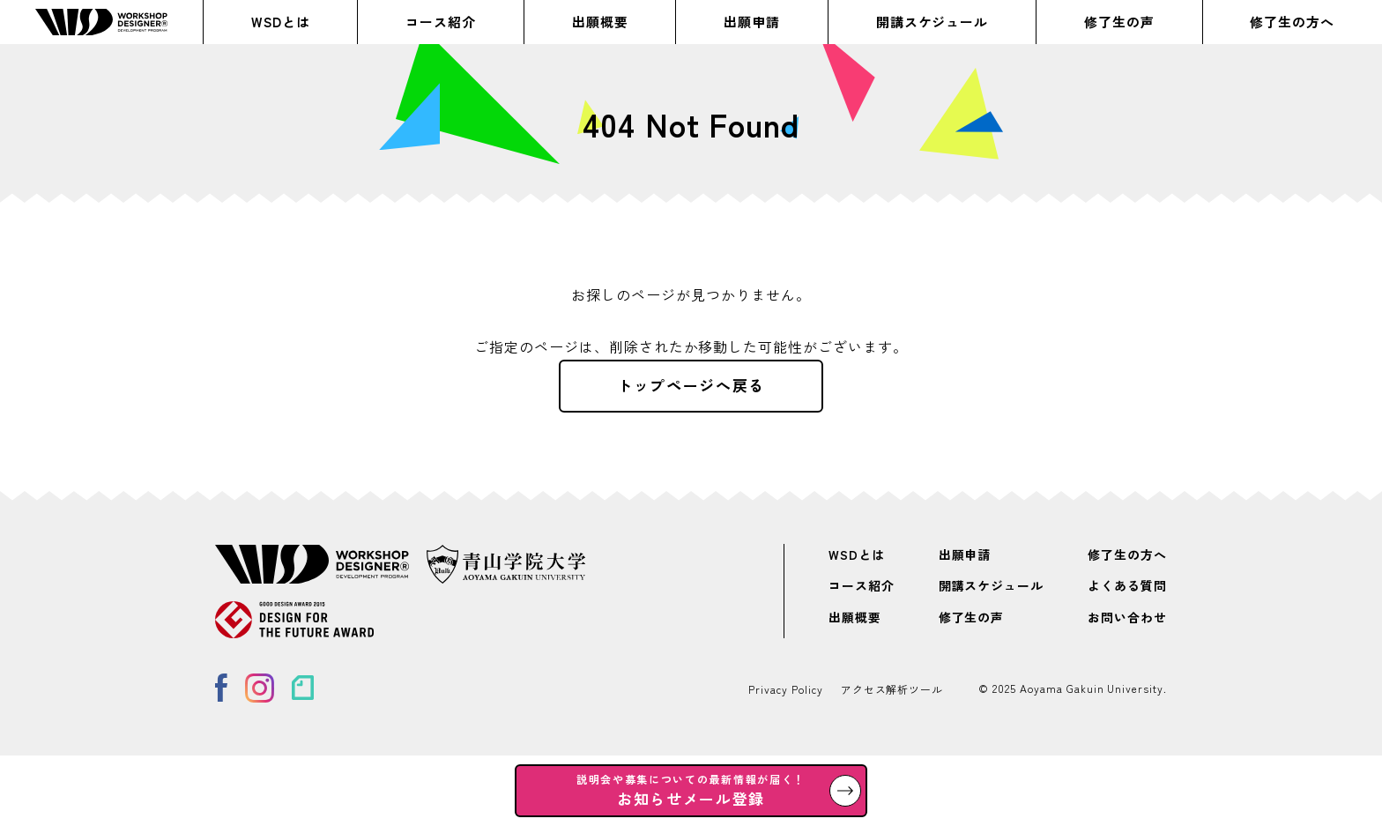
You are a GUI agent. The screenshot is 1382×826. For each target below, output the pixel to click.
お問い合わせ (1127, 617)
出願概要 (600, 21)
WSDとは (280, 21)
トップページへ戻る (691, 385)
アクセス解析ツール (892, 688)
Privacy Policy (785, 688)
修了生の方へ (1292, 21)
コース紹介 (440, 21)
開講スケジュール (932, 21)
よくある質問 (1127, 586)
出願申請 (752, 21)
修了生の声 (1119, 21)
